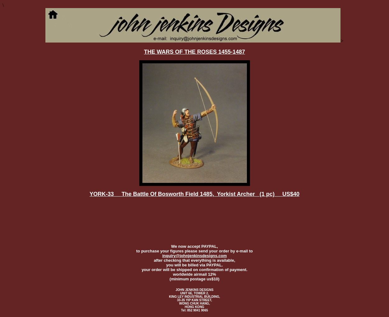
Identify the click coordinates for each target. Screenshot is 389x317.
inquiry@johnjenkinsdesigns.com (194, 255)
